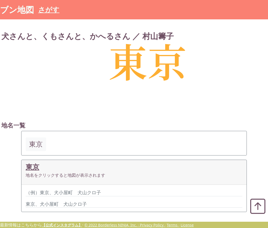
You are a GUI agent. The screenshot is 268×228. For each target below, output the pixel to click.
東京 (32, 166)
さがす (48, 9)
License (187, 225)
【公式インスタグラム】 (62, 225)
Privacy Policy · (152, 225)
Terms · (173, 225)
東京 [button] (36, 144)
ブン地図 (17, 9)
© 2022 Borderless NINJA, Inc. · (112, 225)
